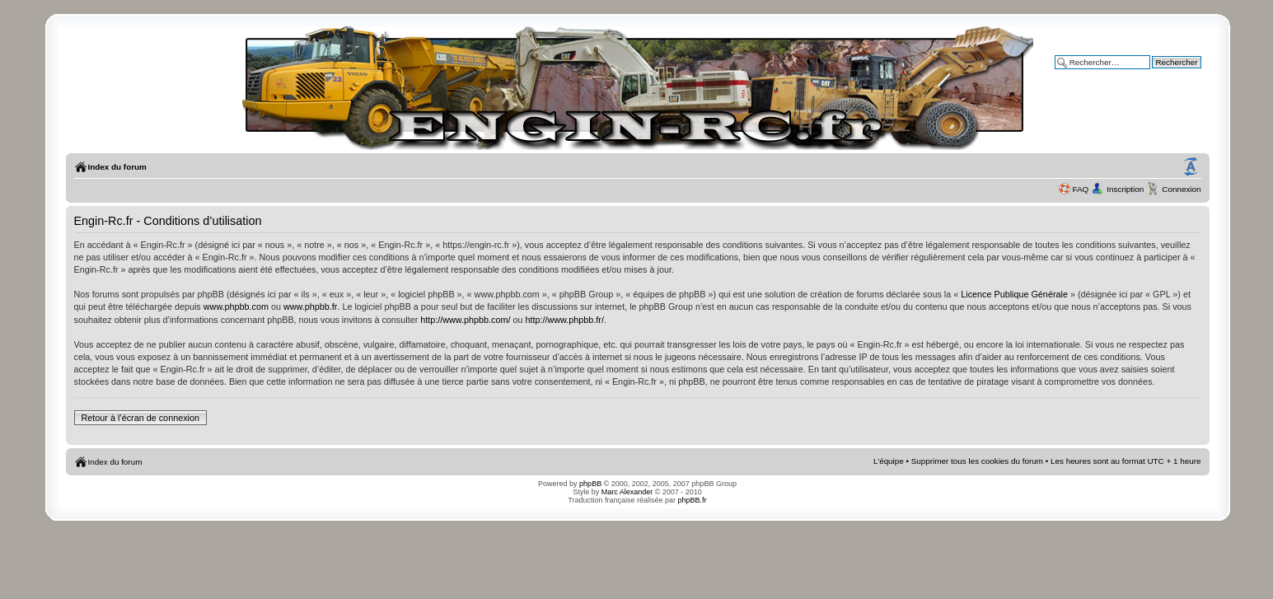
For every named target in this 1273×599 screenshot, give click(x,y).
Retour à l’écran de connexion (140, 418)
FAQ (1081, 189)
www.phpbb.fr (310, 306)
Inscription (1125, 189)
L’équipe (888, 461)
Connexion (1181, 189)
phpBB (590, 484)
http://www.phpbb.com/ (465, 320)
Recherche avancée (1165, 73)
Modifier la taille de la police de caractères (1190, 167)
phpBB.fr (692, 500)
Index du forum (117, 166)
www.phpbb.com (236, 306)
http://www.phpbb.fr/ (564, 320)
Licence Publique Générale (1014, 294)
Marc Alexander (627, 492)
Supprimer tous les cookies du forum (977, 461)
